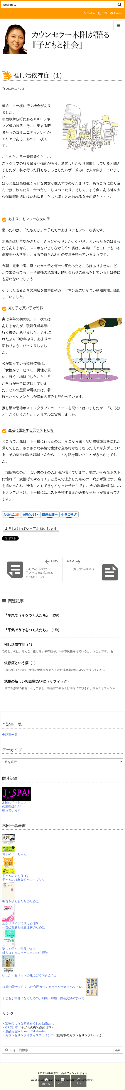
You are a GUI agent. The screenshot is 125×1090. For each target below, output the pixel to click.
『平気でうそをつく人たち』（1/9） (32, 630)
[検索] (119, 4)
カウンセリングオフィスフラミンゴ (29, 1035)
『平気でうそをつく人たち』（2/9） (32, 615)
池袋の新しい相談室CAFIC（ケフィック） (37, 681)
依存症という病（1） (20, 663)
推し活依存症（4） (19, 644)
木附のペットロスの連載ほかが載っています (16, 802)
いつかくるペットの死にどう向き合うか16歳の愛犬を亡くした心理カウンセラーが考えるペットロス (43, 975)
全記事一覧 (9, 734)
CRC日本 (11, 1027)
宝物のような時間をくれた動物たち (29, 1023)
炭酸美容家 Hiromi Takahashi (25, 1031)
